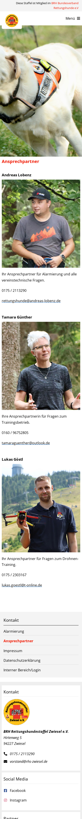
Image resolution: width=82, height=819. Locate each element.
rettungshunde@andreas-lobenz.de (31, 300)
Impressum (12, 650)
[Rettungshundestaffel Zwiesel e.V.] (11, 15)
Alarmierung (13, 631)
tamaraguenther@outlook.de (26, 443)
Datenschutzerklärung (21, 660)
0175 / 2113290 (22, 753)
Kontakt (11, 620)
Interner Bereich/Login (22, 670)
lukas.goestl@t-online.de (22, 585)
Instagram (18, 800)
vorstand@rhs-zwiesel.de (28, 761)
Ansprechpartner (18, 641)
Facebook (18, 790)
